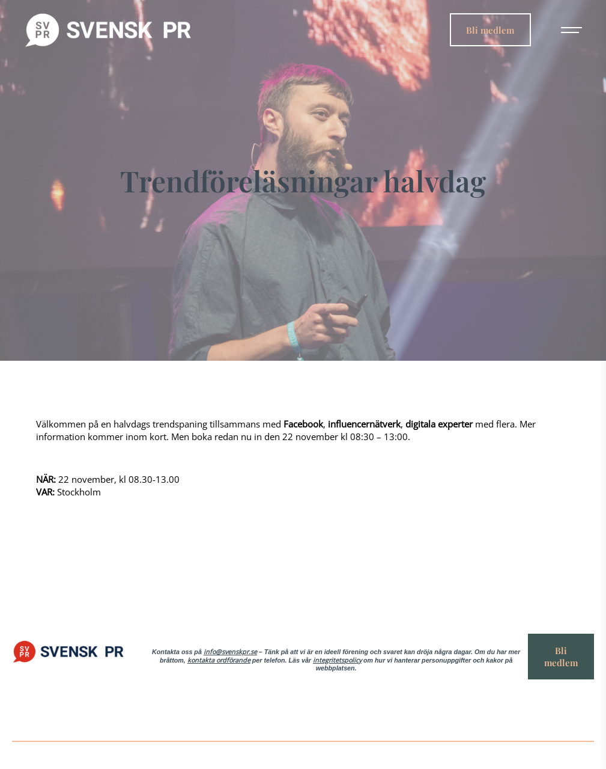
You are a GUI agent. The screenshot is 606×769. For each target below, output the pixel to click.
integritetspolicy (337, 660)
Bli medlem (490, 29)
